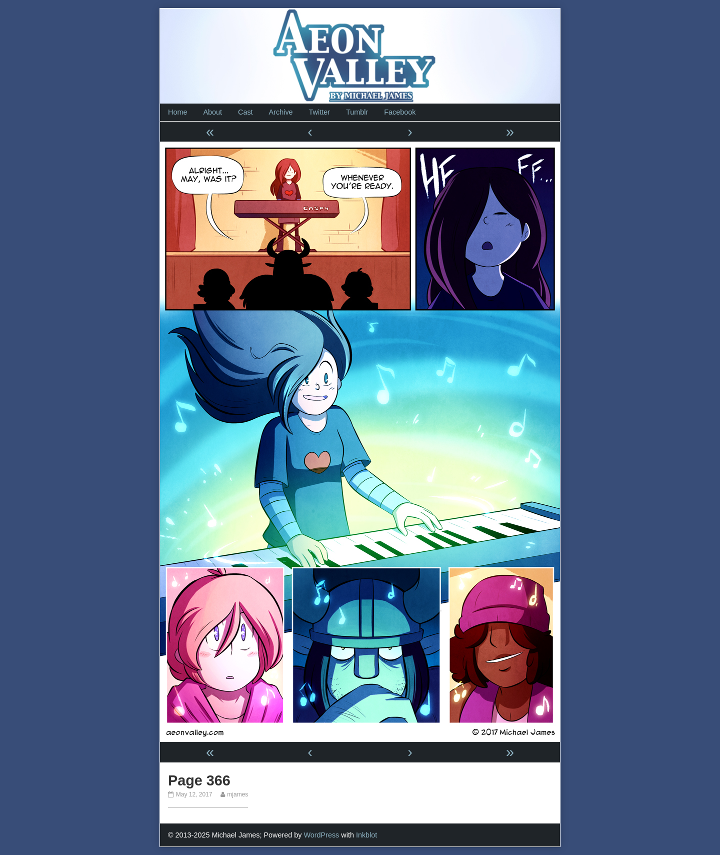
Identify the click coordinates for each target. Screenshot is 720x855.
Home (177, 112)
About (212, 112)
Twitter (319, 112)
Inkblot (366, 835)
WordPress (321, 835)
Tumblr (357, 112)
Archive (281, 112)
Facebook (400, 112)
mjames (237, 794)
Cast (245, 112)
